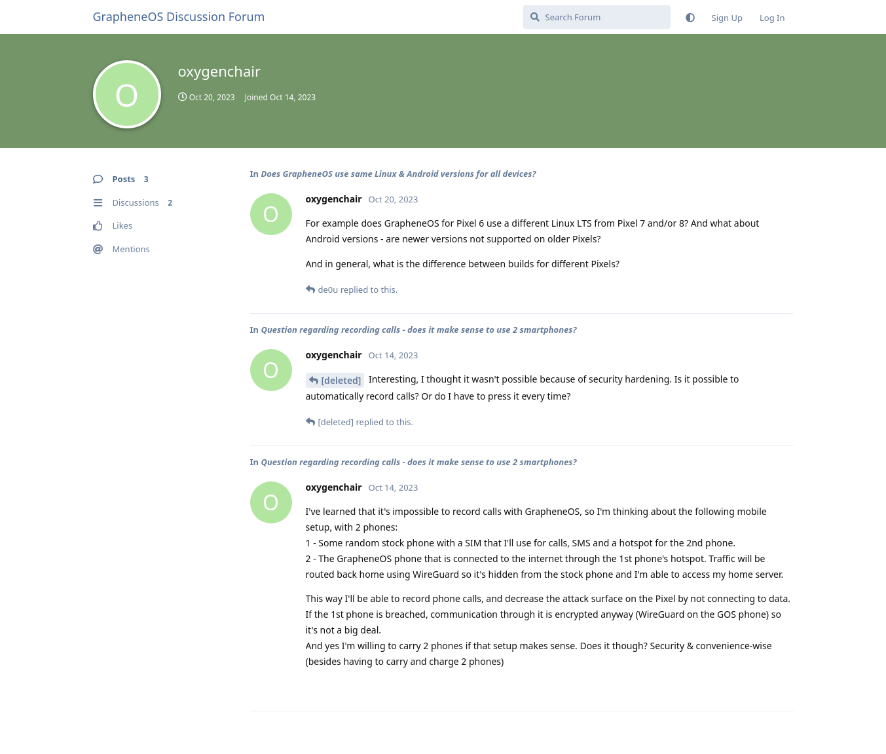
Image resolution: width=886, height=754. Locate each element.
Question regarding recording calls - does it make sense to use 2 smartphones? (418, 329)
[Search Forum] (597, 17)
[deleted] (341, 380)
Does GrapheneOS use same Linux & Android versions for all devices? (398, 173)
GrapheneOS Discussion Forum (179, 16)
